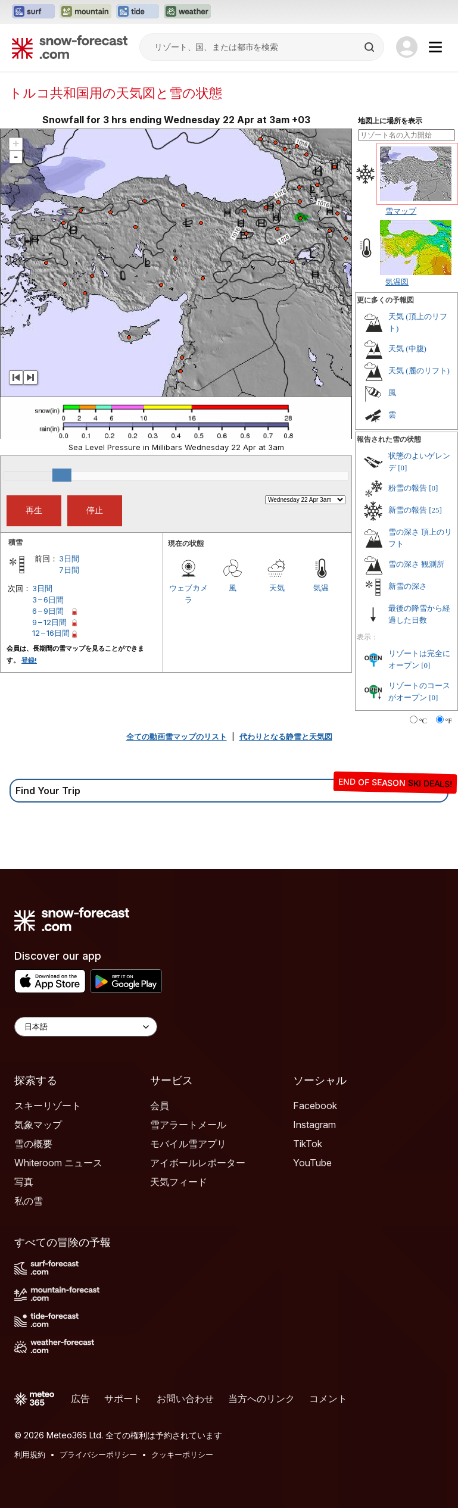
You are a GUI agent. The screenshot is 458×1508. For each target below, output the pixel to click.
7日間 (69, 570)
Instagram (314, 1125)
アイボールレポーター (197, 1163)
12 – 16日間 (51, 633)
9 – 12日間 (49, 622)
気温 (321, 587)
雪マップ (400, 211)
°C (423, 721)
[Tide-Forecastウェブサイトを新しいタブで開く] (137, 12)
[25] (435, 509)
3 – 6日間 (48, 599)
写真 (23, 1182)
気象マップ (38, 1125)
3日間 (69, 558)
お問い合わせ (185, 1398)
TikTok (307, 1144)
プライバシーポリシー (98, 1454)
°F (448, 721)
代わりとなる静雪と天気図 (285, 736)
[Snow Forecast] (69, 47)
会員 (159, 1106)
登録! (29, 660)
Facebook (315, 1106)
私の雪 (28, 1201)
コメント (328, 1398)
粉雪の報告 (407, 487)
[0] (402, 467)
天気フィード (178, 1182)
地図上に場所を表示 (390, 121)
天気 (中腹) (407, 348)
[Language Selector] (85, 1026)
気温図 (397, 281)
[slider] (61, 475)
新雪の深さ (407, 586)
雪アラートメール (188, 1125)
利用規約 (29, 1454)
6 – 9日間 (48, 611)
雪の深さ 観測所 (416, 564)
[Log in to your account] (407, 47)
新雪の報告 (407, 509)
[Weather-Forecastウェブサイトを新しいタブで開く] (187, 12)
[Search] (370, 47)
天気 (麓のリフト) (419, 370)
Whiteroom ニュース (58, 1163)
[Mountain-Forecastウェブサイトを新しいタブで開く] (85, 12)
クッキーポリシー (182, 1454)
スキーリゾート (47, 1106)
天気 (277, 587)
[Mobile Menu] (435, 47)
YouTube (312, 1163)
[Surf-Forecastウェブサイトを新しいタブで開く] (33, 12)
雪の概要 (33, 1144)
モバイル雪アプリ (188, 1144)
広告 (80, 1398)
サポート (123, 1398)
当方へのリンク (261, 1398)
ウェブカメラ (188, 593)
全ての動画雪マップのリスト (176, 736)
